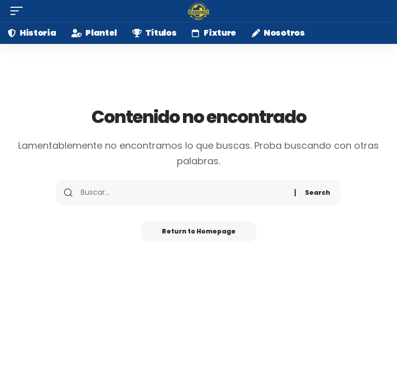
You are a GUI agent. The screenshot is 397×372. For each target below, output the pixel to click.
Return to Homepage (199, 231)
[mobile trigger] (19, 11)
